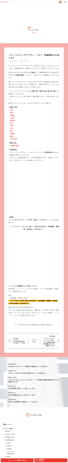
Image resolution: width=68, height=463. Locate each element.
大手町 (12, 118)
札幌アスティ (9, 417)
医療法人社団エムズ (36, 439)
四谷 (11, 123)
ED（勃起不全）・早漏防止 (10, 357)
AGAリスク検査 (9, 381)
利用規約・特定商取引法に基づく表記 (34, 447)
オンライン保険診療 (11, 364)
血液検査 (7, 373)
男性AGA (7, 328)
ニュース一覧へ (34, 237)
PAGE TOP (65, 446)
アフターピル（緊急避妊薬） (10, 349)
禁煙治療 (7, 361)
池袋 (11, 126)
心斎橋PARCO (40, 420)
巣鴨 (11, 136)
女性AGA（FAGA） (10, 331)
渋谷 (11, 128)
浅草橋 (12, 133)
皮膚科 (7, 367)
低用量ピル (9, 343)
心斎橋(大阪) (14, 146)
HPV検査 (7, 376)
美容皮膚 (7, 353)
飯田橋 (12, 120)
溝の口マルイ (9, 420)
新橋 (11, 112)
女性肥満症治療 (9, 334)
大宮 (37, 417)
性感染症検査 (9, 378)
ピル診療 (7, 340)
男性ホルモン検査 (10, 384)
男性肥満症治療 (9, 337)
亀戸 (11, 131)
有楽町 (12, 115)
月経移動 (8, 346)
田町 (11, 110)
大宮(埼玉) (13, 139)
